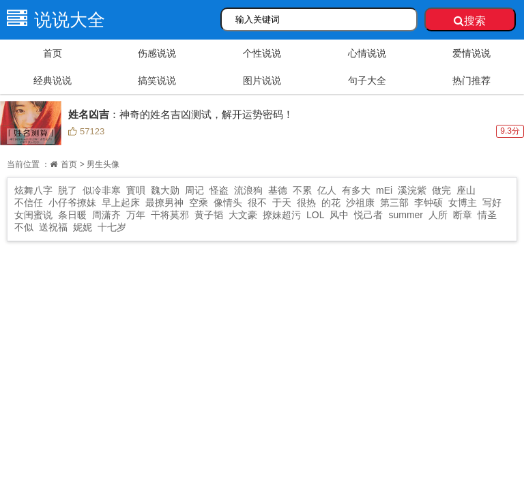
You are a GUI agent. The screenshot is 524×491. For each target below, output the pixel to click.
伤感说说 (157, 53)
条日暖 (72, 214)
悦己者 (368, 214)
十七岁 (112, 227)
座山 (466, 190)
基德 (277, 190)
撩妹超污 (282, 214)
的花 (330, 202)
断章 (462, 214)
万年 (135, 214)
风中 (339, 214)
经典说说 (52, 80)
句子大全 (367, 80)
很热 (306, 202)
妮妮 (82, 227)
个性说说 (262, 53)
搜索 (470, 21)
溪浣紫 (412, 190)
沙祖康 (360, 202)
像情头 (228, 202)
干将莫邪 (170, 214)
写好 (491, 202)
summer (405, 214)
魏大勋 (165, 190)
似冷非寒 (102, 190)
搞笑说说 (157, 80)
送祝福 (53, 227)
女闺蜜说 (33, 214)
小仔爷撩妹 (72, 202)
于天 (281, 202)
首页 (52, 53)
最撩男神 (164, 202)
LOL (315, 214)
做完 (441, 190)
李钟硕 (428, 202)
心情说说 (367, 53)
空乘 (198, 202)
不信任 (28, 202)
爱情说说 (471, 53)
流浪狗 (248, 190)
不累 (302, 190)
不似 (23, 227)
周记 (194, 190)
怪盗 (219, 190)
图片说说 (262, 80)
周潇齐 (106, 214)
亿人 (326, 190)
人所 (438, 214)
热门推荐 (471, 80)
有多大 (356, 190)
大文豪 (243, 214)
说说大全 (52, 20)
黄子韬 (208, 214)
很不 (257, 202)
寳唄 (135, 190)
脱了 (67, 190)
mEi (384, 190)
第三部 (394, 202)
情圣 (487, 214)
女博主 (462, 202)
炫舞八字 (33, 190)
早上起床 (121, 202)
